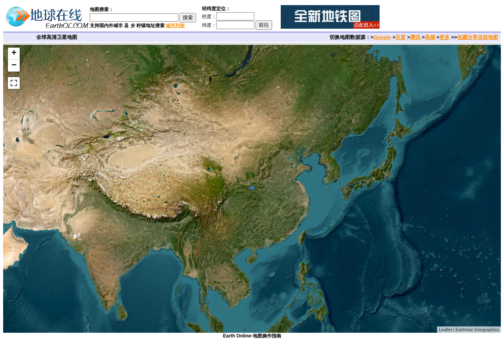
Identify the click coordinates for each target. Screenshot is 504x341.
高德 (430, 37)
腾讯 (415, 37)
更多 (444, 37)
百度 (400, 37)
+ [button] (14, 53)
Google (382, 37)
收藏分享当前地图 (477, 37)
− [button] (14, 66)
